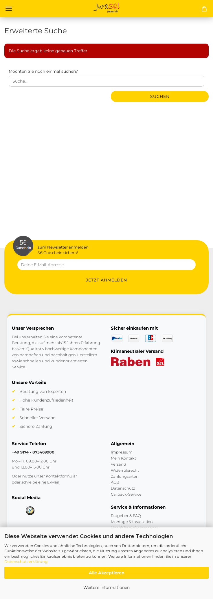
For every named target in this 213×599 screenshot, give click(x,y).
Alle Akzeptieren (106, 572)
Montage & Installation (132, 521)
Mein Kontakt (123, 458)
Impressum (122, 452)
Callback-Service (126, 494)
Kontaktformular (61, 476)
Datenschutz (123, 488)
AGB (115, 482)
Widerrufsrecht (125, 470)
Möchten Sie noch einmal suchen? (43, 71)
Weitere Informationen (106, 587)
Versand (118, 464)
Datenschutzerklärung (25, 561)
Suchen (160, 96)
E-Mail (53, 482)
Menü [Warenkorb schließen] (8, 8)
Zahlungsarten (125, 476)
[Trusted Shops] (30, 510)
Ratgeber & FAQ (126, 515)
